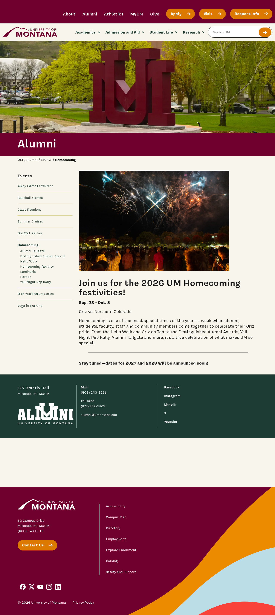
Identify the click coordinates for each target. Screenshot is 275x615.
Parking (112, 561)
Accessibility (115, 506)
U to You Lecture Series (36, 294)
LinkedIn (170, 404)
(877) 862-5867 (93, 406)
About (69, 14)
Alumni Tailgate (32, 251)
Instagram (172, 396)
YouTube (170, 421)
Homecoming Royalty (37, 266)
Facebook (171, 387)
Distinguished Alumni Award (42, 256)
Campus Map (116, 517)
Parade (25, 277)
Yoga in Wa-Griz (30, 306)
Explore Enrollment (121, 550)
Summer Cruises (30, 221)
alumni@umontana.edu (99, 415)
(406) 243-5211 (93, 392)
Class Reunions (29, 209)
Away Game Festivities (35, 186)
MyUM (136, 14)
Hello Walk (28, 261)
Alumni (89, 14)
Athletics (113, 14)
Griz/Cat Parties (30, 233)
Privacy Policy (83, 602)
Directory (113, 528)
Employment (116, 539)
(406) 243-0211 (30, 531)
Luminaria (28, 272)
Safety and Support (121, 572)
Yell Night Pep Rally (35, 282)
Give (154, 14)
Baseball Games (30, 198)
